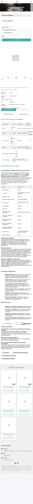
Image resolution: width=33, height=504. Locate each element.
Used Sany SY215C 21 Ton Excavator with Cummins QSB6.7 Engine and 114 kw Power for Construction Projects (8, 387)
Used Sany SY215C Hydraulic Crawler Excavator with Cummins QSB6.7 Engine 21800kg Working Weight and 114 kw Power (24, 387)
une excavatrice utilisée (8, 358)
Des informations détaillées (8, 114)
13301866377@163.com (10, 30)
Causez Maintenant (16, 39)
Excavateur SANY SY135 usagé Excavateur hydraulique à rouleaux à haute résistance (8, 434)
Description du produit (23, 114)
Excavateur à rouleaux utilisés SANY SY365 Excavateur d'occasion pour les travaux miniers (8, 410)
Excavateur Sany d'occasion (20, 352)
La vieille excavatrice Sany (9, 355)
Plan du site (16, 467)
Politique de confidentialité (7, 467)
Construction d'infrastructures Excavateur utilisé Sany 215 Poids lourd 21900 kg (24, 410)
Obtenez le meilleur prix (8, 109)
